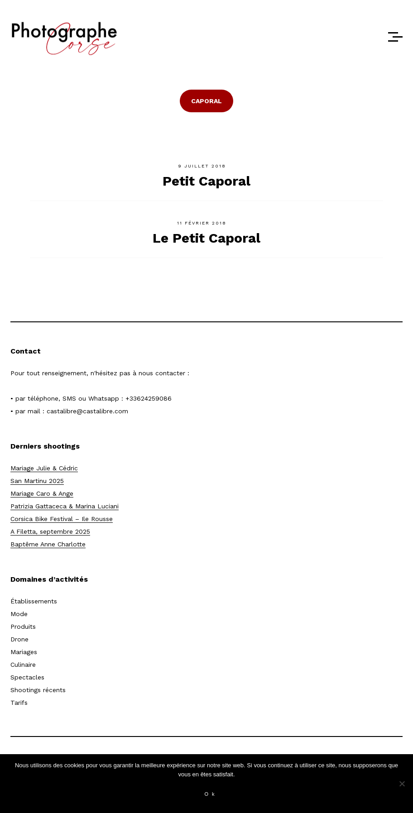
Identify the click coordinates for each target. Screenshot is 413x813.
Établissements (33, 601)
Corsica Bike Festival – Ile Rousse (61, 518)
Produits (23, 626)
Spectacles (27, 677)
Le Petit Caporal (206, 238)
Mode (19, 613)
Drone (19, 639)
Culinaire (23, 664)
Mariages (23, 651)
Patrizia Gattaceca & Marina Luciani (64, 506)
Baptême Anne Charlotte (48, 544)
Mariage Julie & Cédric (44, 468)
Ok (211, 794)
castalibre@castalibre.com (87, 411)
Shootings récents (38, 689)
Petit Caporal (206, 181)
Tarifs (19, 702)
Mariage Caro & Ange (41, 493)
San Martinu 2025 (37, 480)
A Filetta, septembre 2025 (50, 531)
